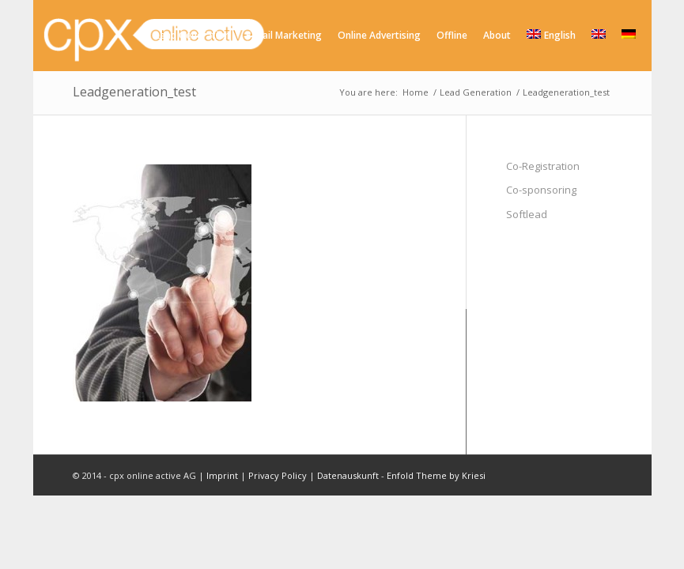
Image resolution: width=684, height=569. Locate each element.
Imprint (222, 475)
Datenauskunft (348, 475)
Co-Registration (543, 166)
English (551, 35)
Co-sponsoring (541, 190)
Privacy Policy (277, 475)
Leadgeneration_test (134, 91)
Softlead (526, 214)
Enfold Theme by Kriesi (436, 475)
